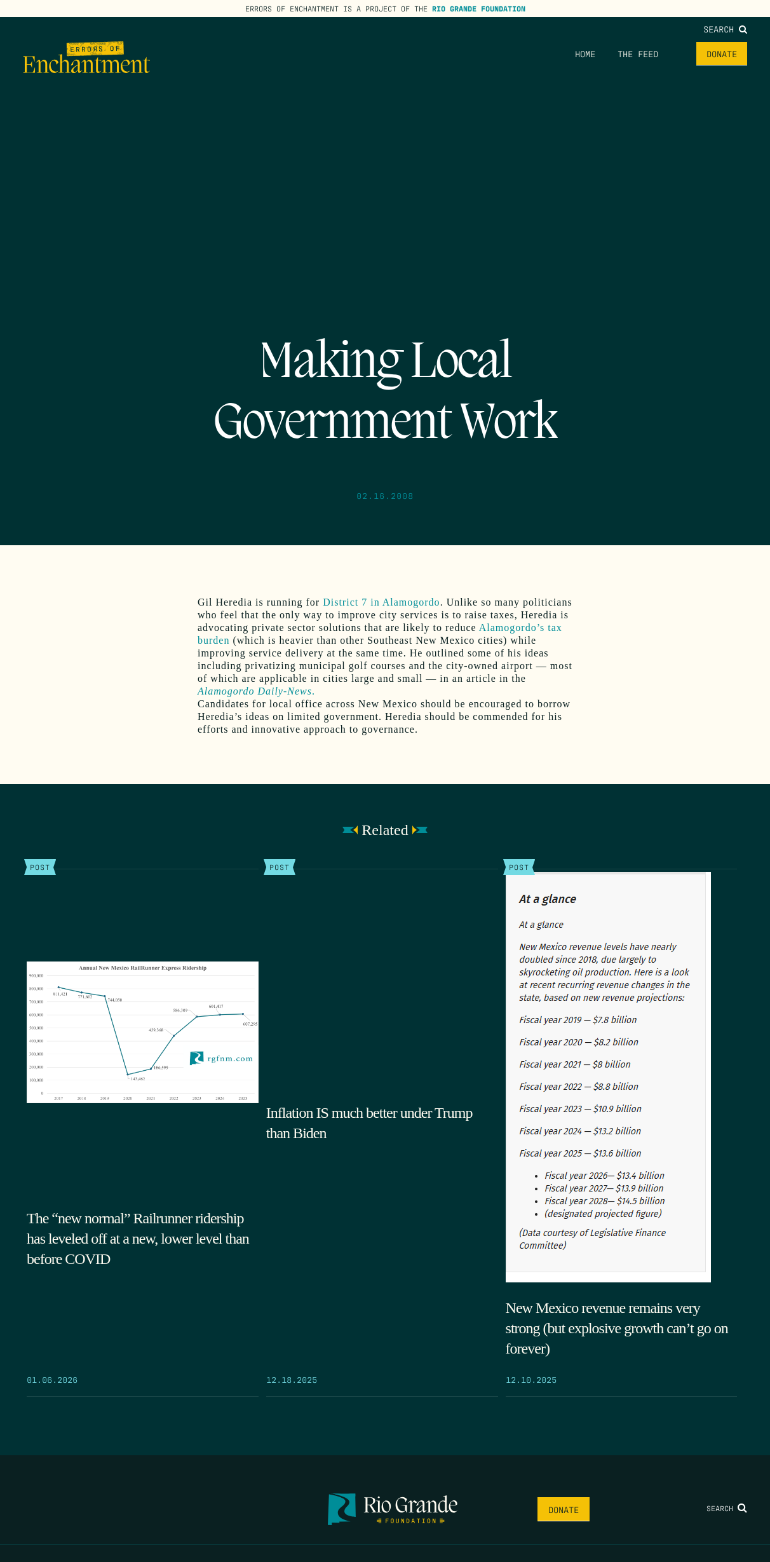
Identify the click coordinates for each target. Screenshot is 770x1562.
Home (585, 53)
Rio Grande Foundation (478, 8)
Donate (721, 53)
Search (725, 28)
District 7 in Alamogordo (381, 602)
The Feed (638, 53)
